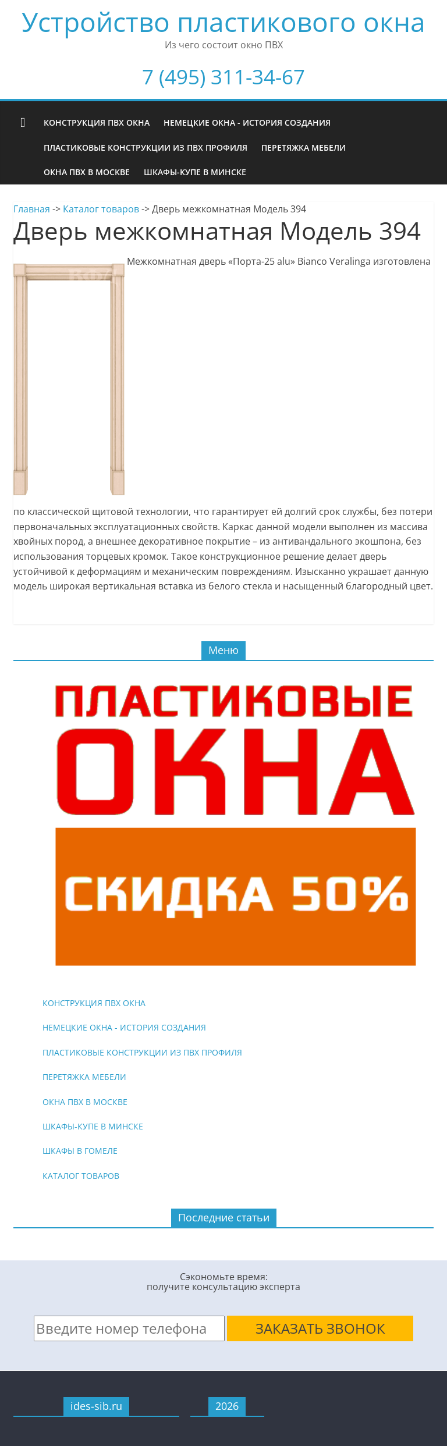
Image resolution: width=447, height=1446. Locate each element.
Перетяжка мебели (303, 147)
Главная (31, 208)
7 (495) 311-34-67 (223, 76)
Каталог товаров (101, 208)
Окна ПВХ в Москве (87, 171)
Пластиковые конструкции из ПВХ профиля (145, 147)
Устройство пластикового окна (223, 21)
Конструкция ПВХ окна (97, 122)
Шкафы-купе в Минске (195, 171)
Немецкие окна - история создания (247, 122)
